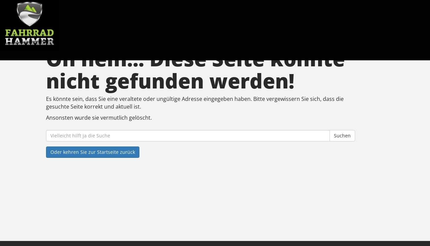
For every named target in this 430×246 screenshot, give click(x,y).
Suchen (342, 135)
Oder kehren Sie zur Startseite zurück (92, 152)
